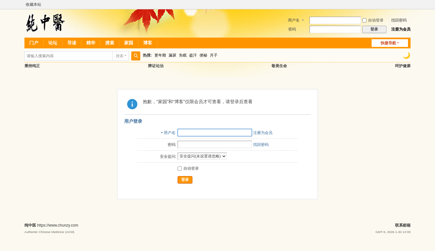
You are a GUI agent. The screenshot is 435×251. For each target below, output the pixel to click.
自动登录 (373, 20)
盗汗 (193, 55)
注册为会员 (401, 29)
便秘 (203, 55)
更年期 (160, 55)
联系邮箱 (403, 225)
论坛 (52, 42)
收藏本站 (33, 4)
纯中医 (30, 225)
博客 (147, 42)
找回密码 (399, 20)
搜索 (109, 42)
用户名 (294, 20)
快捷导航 (388, 43)
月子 (214, 55)
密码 (292, 29)
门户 (33, 42)
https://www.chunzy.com (57, 225)
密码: (172, 144)
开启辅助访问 (409, 4)
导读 (71, 42)
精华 (90, 42)
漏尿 (172, 55)
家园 (128, 42)
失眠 (183, 55)
